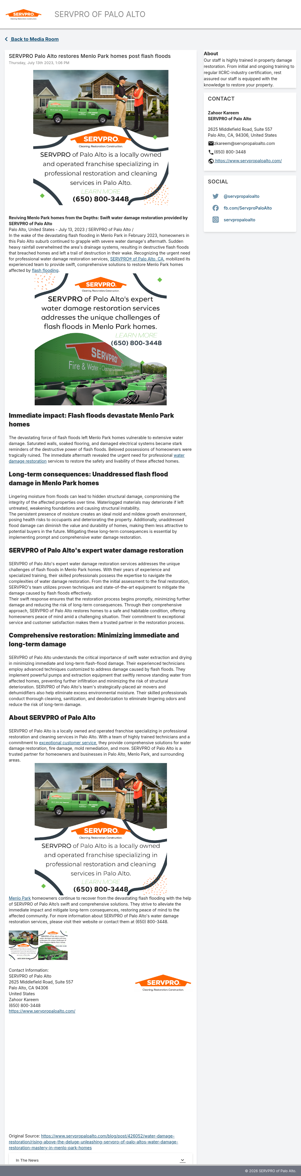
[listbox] (250, 208)
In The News (101, 1160)
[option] (250, 196)
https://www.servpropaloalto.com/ (42, 1010)
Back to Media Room (32, 39)
